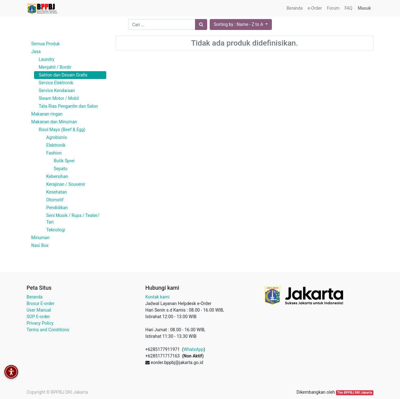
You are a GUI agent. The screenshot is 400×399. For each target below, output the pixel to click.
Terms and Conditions (48, 329)
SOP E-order (38, 316)
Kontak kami (157, 296)
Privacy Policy (40, 323)
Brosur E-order (40, 303)
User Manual (39, 310)
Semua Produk (45, 43)
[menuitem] (294, 8)
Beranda (34, 296)
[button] (241, 24)
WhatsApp (193, 349)
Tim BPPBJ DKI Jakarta (354, 393)
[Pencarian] (201, 24)
